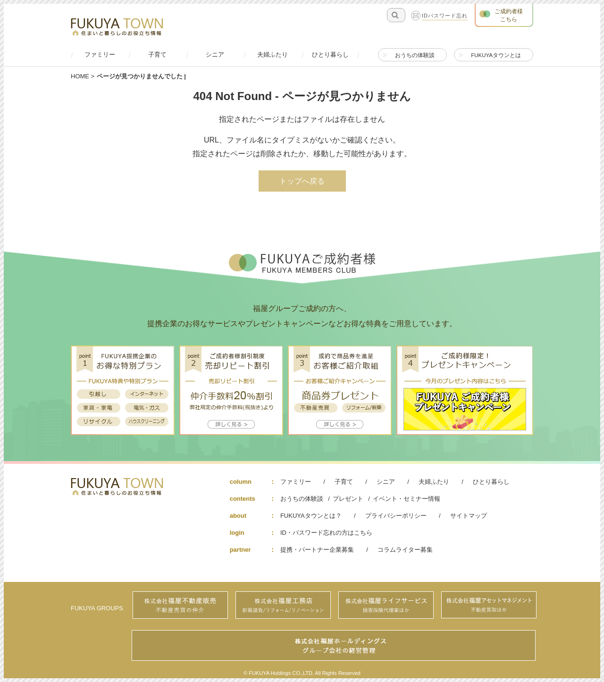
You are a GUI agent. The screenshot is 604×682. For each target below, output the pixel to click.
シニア (386, 481)
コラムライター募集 (405, 549)
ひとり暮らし (491, 481)
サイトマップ (468, 515)
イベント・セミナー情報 (406, 498)
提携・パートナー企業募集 (317, 549)
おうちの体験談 (301, 498)
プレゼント (348, 498)
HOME (80, 76)
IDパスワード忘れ (445, 16)
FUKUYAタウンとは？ (311, 515)
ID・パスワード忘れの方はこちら (326, 532)
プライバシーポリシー (396, 515)
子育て (344, 481)
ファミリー (295, 481)
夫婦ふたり (434, 481)
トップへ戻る (302, 181)
